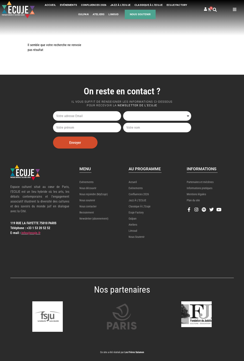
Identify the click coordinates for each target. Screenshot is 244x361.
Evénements (68, 4)
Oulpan (83, 14)
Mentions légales (196, 194)
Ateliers (99, 14)
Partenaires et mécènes (200, 182)
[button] (217, 9)
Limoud (113, 14)
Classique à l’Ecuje (148, 4)
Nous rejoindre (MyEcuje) (93, 194)
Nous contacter (88, 206)
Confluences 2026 (93, 4)
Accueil (50, 4)
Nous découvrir (87, 188)
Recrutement (86, 212)
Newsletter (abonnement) (93, 218)
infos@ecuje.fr (30, 233)
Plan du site (193, 200)
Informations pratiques (199, 188)
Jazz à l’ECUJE (120, 4)
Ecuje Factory (177, 4)
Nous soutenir (140, 14)
